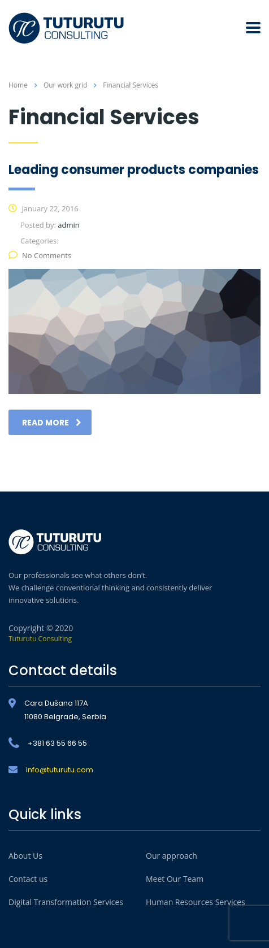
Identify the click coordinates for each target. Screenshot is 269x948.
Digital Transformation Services (65, 902)
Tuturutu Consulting (40, 638)
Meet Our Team (174, 878)
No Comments (39, 255)
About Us (25, 855)
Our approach (171, 855)
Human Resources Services (195, 902)
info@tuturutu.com (59, 769)
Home (18, 85)
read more (51, 422)
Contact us (27, 878)
